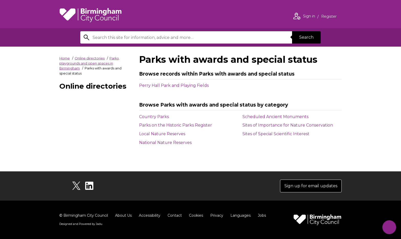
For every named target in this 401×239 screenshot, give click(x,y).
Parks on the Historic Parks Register (182, 125)
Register (329, 17)
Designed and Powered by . (81, 224)
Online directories (90, 58)
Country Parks (161, 117)
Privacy (216, 215)
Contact (175, 215)
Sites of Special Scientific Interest (283, 134)
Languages (240, 215)
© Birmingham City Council (83, 215)
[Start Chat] (389, 227)
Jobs (262, 215)
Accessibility (149, 215)
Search (306, 37)
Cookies (196, 215)
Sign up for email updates (310, 185)
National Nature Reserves (172, 143)
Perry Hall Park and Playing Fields (174, 85)
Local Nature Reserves (169, 134)
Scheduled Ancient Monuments (282, 117)
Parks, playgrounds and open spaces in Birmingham (89, 63)
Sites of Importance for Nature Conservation (292, 125)
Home (64, 58)
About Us (123, 215)
